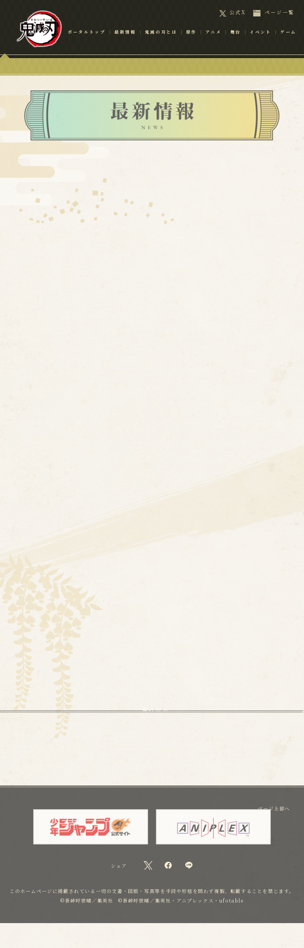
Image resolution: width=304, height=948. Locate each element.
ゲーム (288, 43)
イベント (260, 43)
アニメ (213, 43)
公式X (238, 12)
